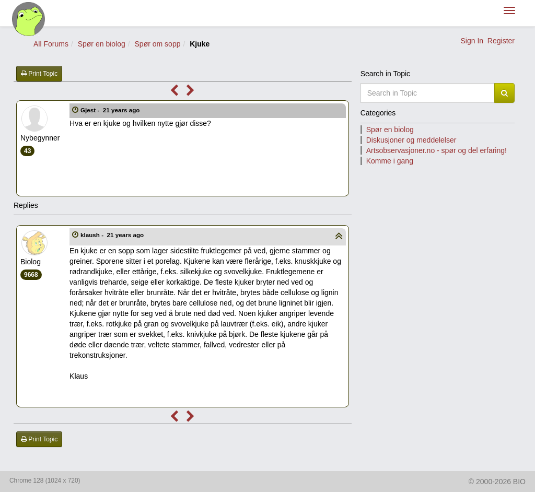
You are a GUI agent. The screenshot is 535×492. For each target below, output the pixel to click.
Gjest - (111, 110)
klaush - (112, 234)
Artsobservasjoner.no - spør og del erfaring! (436, 150)
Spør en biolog (101, 44)
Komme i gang (389, 161)
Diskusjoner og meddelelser (411, 140)
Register (501, 41)
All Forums (50, 44)
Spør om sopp (158, 44)
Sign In (471, 41)
